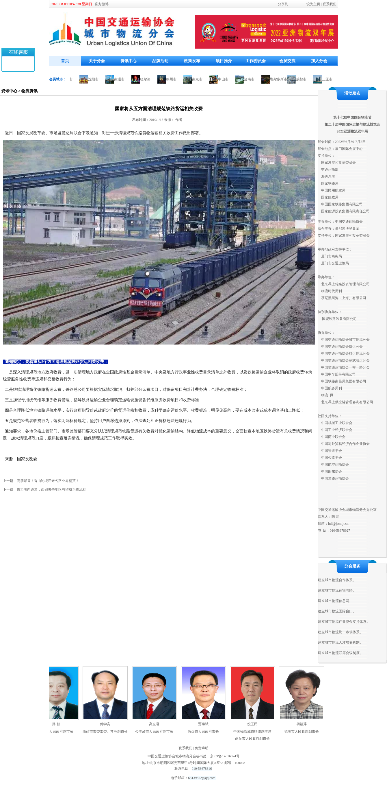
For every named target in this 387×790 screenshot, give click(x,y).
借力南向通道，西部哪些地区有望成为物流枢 (51, 489)
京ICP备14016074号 (225, 756)
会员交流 (287, 61)
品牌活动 (160, 61)
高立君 (156, 724)
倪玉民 (254, 724)
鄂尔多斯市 (280, 79)
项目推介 (224, 61)
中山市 (224, 79)
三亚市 (328, 79)
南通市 (121, 79)
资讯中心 (128, 61)
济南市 (250, 79)
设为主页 (313, 4)
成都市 (302, 79)
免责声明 (202, 748)
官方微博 (102, 4)
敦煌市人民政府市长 (205, 732)
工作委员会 (255, 61)
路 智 (58, 724)
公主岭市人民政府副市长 (156, 732)
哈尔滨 (147, 79)
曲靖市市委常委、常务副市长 (106, 732)
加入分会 (319, 61)
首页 (65, 61)
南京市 (199, 79)
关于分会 (97, 61)
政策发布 (192, 61)
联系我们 (329, 4)
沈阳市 (95, 79)
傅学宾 (107, 724)
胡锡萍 (303, 724)
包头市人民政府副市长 (57, 732)
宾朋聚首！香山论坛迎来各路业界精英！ (48, 481)
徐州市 (173, 79)
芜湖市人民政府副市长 (303, 732)
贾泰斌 (205, 724)
